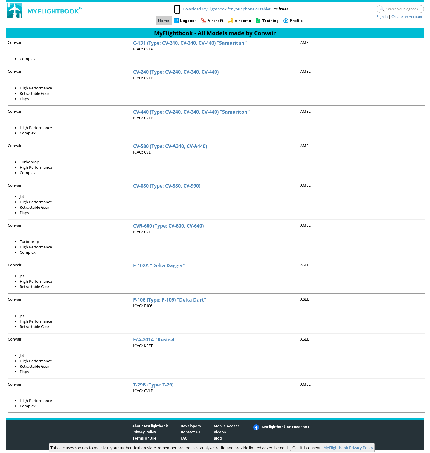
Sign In (382, 16)
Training (270, 20)
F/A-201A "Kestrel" (155, 339)
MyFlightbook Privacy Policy (348, 447)
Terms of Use (144, 438)
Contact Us (190, 432)
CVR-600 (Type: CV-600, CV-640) (168, 225)
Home (163, 20)
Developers (191, 426)
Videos (220, 432)
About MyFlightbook (150, 426)
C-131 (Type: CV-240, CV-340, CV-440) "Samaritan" (190, 43)
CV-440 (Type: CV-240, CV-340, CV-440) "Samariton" (191, 112)
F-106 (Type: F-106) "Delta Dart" (169, 299)
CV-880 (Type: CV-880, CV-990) (166, 186)
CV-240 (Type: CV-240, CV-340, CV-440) (176, 72)
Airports (243, 20)
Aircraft (216, 20)
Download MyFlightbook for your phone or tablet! (227, 9)
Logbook (188, 20)
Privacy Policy (144, 432)
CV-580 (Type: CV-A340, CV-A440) (170, 146)
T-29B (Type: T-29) (153, 384)
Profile (296, 20)
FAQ (184, 438)
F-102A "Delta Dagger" (159, 265)
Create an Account (406, 16)
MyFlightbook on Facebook (285, 427)
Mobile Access (227, 426)
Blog (218, 438)
